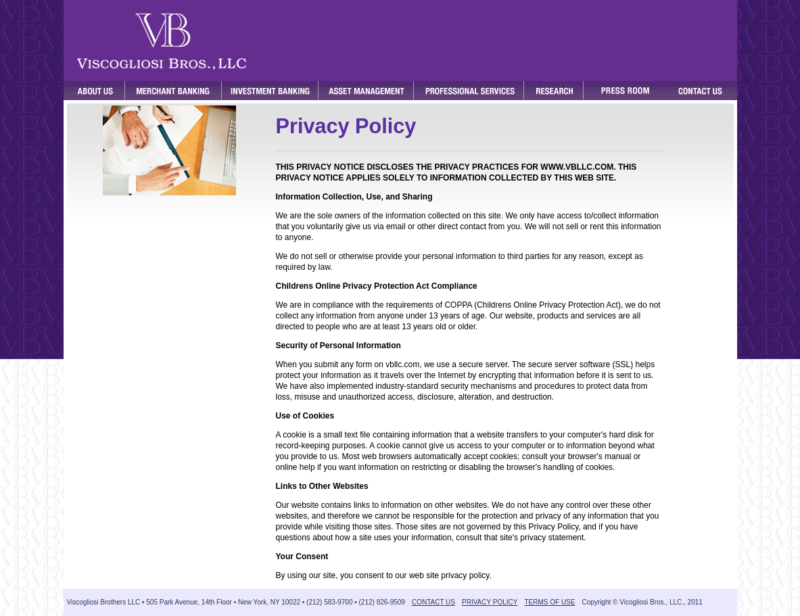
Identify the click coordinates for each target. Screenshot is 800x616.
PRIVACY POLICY (489, 602)
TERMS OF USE (549, 602)
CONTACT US (433, 602)
